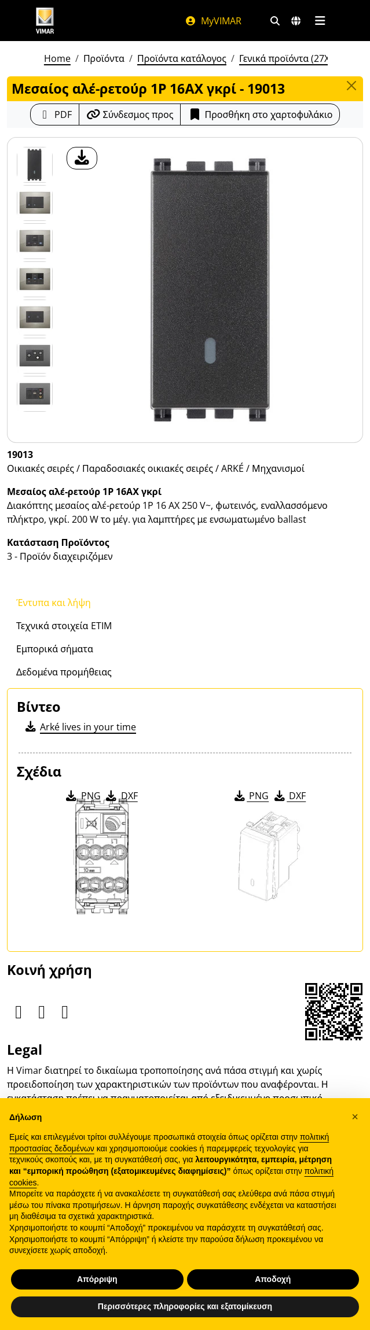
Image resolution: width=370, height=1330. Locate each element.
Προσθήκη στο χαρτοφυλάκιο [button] (260, 114)
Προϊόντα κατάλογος (181, 58)
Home (57, 58)
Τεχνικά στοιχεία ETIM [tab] (64, 625)
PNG (82, 795)
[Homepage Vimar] (45, 20)
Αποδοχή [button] (273, 1279)
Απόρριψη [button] (97, 1279)
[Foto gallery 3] (35, 279)
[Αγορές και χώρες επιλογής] (296, 21)
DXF (121, 795)
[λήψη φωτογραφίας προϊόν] (82, 158)
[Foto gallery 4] (35, 317)
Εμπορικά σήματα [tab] (54, 648)
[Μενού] (320, 21)
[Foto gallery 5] (35, 356)
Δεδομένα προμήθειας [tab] (64, 672)
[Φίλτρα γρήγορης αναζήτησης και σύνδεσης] (275, 21)
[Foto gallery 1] (35, 203)
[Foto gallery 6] (35, 394)
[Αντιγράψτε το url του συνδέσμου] (130, 114)
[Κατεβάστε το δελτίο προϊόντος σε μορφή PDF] (54, 114)
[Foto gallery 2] (35, 241)
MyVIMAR (213, 20)
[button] (355, 1116)
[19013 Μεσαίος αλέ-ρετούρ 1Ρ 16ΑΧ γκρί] (35, 165)
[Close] (351, 86)
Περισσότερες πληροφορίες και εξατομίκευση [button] (185, 1306)
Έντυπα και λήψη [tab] (53, 602)
